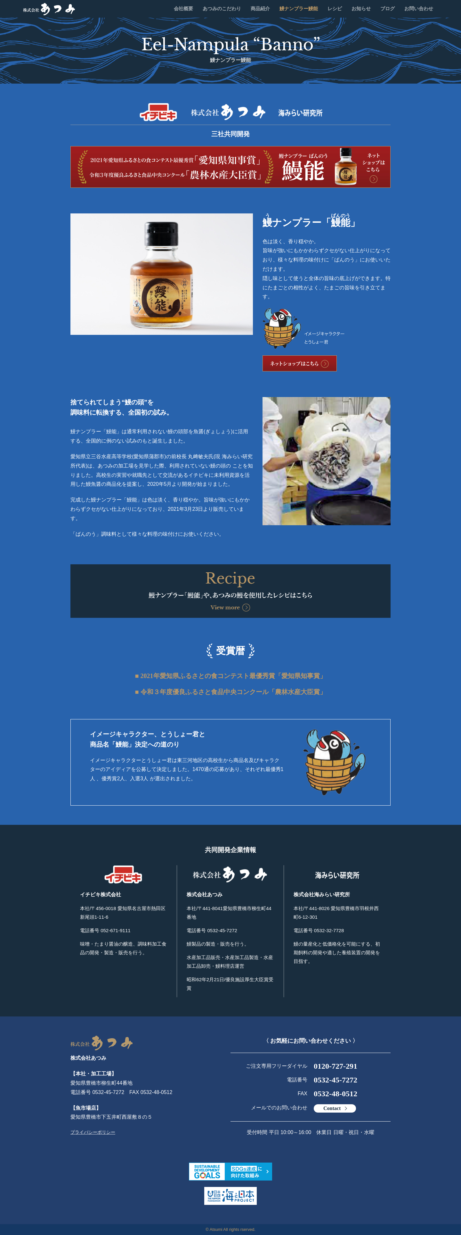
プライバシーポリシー (92, 1132)
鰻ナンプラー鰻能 (298, 8)
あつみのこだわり (222, 8)
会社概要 (183, 8)
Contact (332, 1108)
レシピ (335, 8)
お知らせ (361, 8)
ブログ (387, 8)
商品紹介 (260, 8)
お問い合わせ (418, 8)
